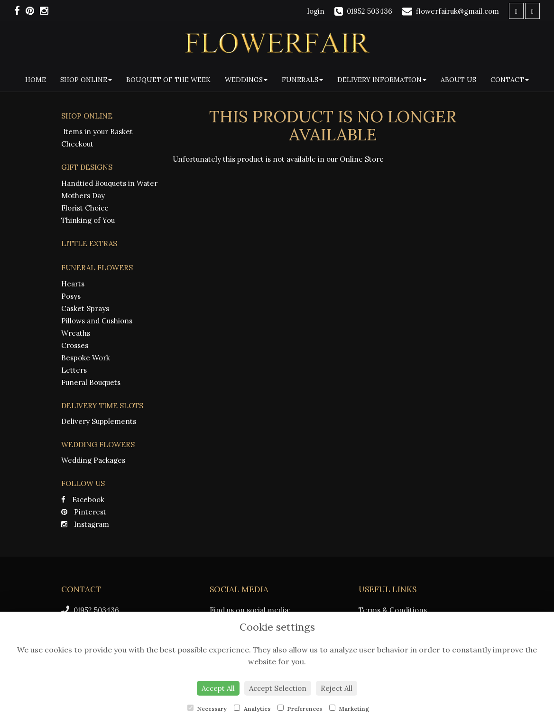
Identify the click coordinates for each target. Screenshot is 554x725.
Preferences (299, 708)
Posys (71, 296)
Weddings (246, 79)
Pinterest (83, 511)
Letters (74, 370)
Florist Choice (85, 207)
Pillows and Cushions (96, 320)
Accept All (218, 688)
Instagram (85, 524)
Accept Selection (277, 688)
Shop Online (86, 79)
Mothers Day (83, 195)
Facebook (82, 499)
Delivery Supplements (98, 421)
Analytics (252, 708)
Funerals (302, 79)
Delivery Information (381, 79)
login (315, 11)
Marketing (349, 708)
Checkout (77, 143)
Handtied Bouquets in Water (109, 183)
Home (35, 79)
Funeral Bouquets (90, 382)
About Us (458, 79)
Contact (509, 79)
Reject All (336, 688)
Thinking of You (88, 220)
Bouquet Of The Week (168, 79)
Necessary (207, 708)
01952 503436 (90, 610)
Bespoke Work (85, 357)
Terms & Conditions (393, 610)
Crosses (74, 345)
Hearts (72, 283)
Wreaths (75, 333)
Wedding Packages (93, 460)
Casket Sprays (85, 308)
